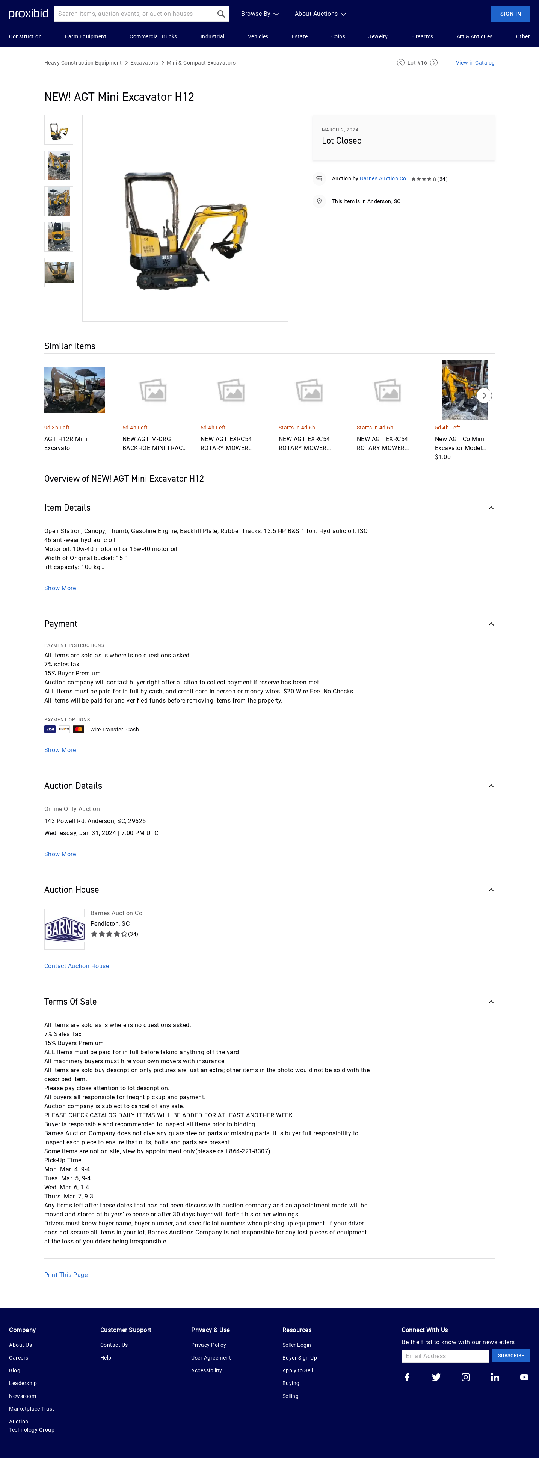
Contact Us (114, 1345)
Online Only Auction (72, 809)
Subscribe (511, 1355)
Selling (290, 1396)
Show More (60, 588)
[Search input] (133, 14)
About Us (20, 1345)
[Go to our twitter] (436, 1378)
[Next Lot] (434, 62)
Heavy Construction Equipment (83, 63)
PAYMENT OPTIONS (67, 719)
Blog (14, 1370)
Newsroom (22, 1396)
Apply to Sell (297, 1370)
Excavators (144, 63)
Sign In (510, 14)
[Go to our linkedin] (495, 1378)
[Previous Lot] (401, 62)
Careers (19, 1358)
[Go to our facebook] (407, 1378)
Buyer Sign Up (299, 1358)
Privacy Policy (208, 1345)
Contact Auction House (76, 966)
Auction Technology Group (31, 1426)
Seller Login (296, 1345)
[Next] (484, 395)
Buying (291, 1383)
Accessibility (206, 1370)
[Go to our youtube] (524, 1378)
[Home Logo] (28, 14)
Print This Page (66, 1274)
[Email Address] (445, 1356)
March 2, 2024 (340, 130)
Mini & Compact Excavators (201, 63)
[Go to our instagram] (465, 1378)
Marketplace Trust (31, 1409)
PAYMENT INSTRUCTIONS (74, 645)
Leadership (23, 1383)
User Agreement (211, 1358)
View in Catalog (475, 63)
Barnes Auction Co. (384, 178)
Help (106, 1358)
